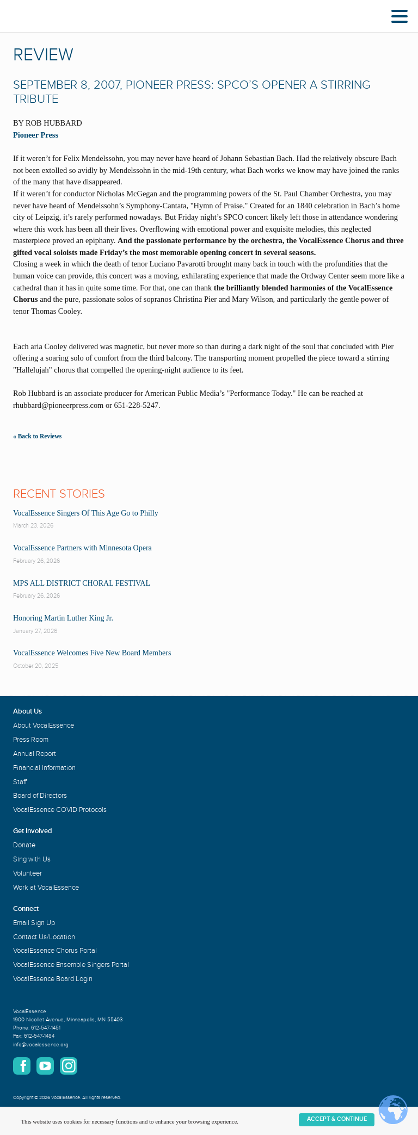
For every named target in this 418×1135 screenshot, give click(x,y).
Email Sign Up (34, 923)
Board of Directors (40, 795)
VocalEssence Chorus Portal (55, 950)
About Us (27, 711)
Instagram (68, 1066)
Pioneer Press (35, 135)
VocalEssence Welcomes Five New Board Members (92, 653)
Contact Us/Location (44, 937)
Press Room (30, 739)
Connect (26, 908)
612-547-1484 (39, 1036)
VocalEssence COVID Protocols (60, 809)
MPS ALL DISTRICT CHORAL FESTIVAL (81, 583)
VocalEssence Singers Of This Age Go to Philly (85, 513)
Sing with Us (32, 859)
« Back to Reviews (37, 436)
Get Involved (32, 831)
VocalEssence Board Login (53, 979)
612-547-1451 (45, 1028)
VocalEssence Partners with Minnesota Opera (82, 548)
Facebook (21, 1066)
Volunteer (27, 873)
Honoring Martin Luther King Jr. (63, 618)
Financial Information (44, 768)
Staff (20, 782)
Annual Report (34, 753)
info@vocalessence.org (41, 1044)
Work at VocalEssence (46, 887)
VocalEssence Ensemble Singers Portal (71, 964)
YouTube (45, 1066)
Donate (24, 845)
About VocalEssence (43, 725)
